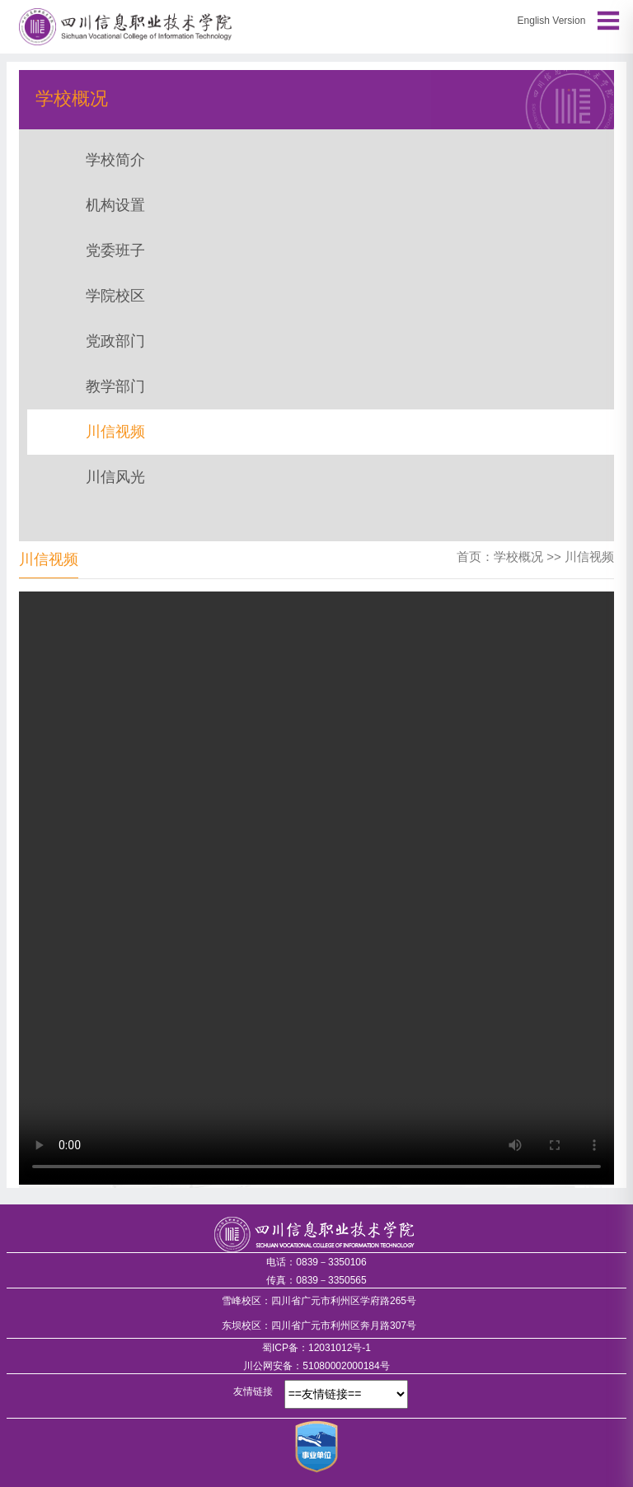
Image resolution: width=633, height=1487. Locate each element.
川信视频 (115, 431)
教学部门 (115, 386)
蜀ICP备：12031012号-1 (316, 1348)
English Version (552, 20)
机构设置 (115, 205)
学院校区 (115, 296)
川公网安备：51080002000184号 (316, 1366)
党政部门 (115, 341)
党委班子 (115, 250)
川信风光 (115, 477)
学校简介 (115, 160)
